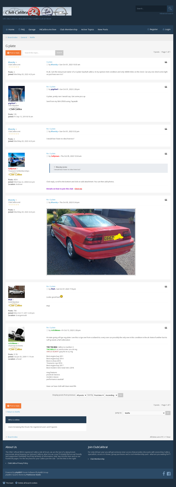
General (24, 37)
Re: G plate (50, 86)
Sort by (95, 395)
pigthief (54, 89)
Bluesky (54, 64)
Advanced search (166, 13)
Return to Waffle (13, 412)
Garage (32, 29)
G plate (49, 62)
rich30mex (55, 330)
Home (11, 29)
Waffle (32, 37)
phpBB (18, 472)
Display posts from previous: (70, 395)
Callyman (55, 156)
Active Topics (87, 29)
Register (154, 29)
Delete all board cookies (27, 483)
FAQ (23, 29)
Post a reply (13, 53)
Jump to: (118, 413)
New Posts (103, 29)
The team (9, 483)
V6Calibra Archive (47, 29)
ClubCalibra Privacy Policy (18, 463)
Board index (12, 37)
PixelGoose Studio (33, 475)
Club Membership (68, 29)
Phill (53, 289)
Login (167, 29)
